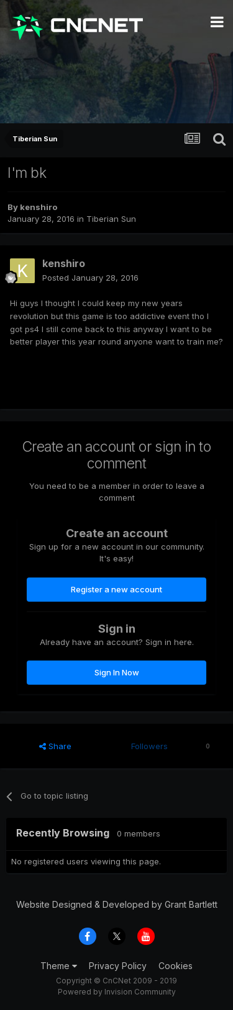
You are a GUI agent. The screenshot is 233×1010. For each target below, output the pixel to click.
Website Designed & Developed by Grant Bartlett (116, 904)
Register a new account (116, 589)
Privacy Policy (118, 965)
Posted (90, 278)
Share (55, 746)
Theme (58, 965)
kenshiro (38, 207)
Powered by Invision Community (117, 991)
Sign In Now (116, 672)
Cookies (175, 965)
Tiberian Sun (111, 219)
